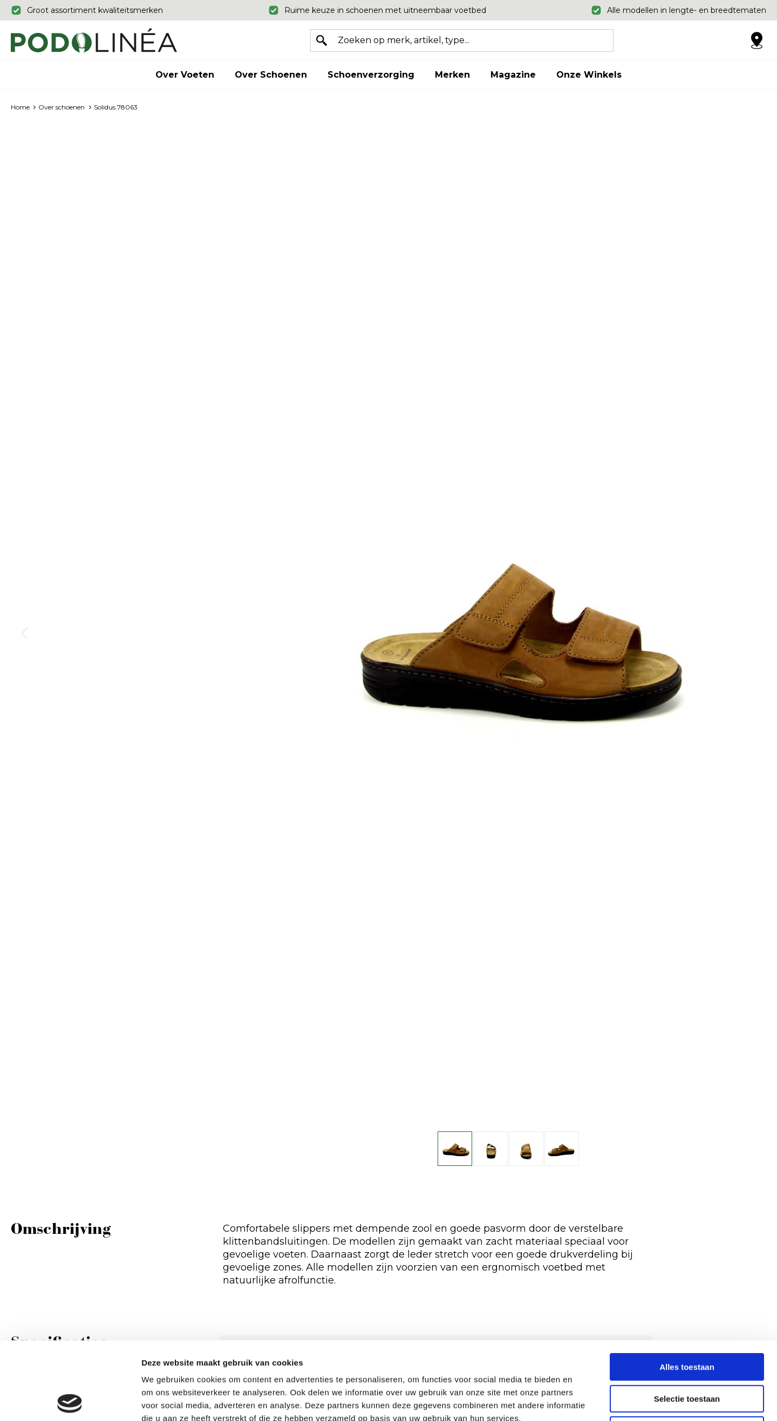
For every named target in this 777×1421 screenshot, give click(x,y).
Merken (452, 75)
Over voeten (184, 75)
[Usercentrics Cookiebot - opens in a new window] (70, 1400)
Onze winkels (589, 75)
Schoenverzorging (371, 75)
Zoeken (321, 40)
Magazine (513, 75)
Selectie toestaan (687, 1321)
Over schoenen (271, 75)
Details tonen (583, 1399)
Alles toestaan (686, 1289)
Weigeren (687, 1352)
